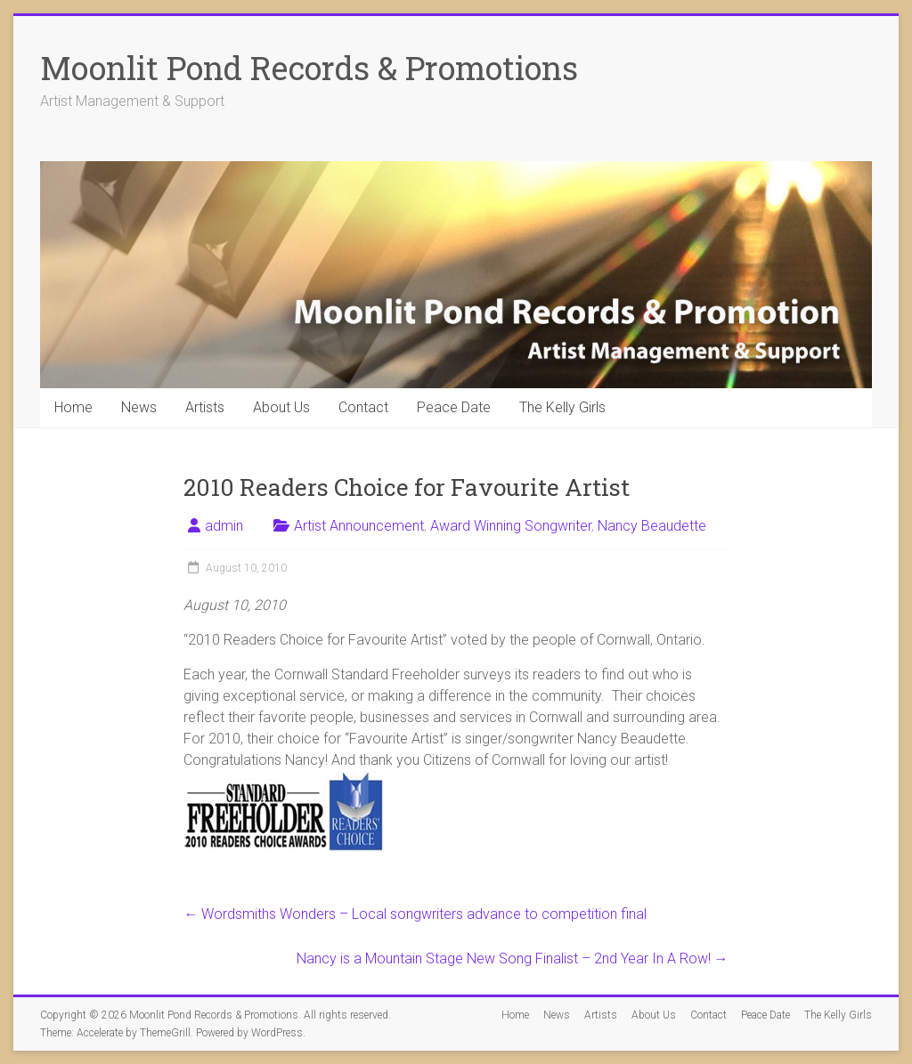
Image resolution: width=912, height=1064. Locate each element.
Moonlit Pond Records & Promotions (309, 67)
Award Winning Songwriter (510, 525)
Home (73, 407)
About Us (281, 407)
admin (224, 525)
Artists (204, 407)
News (139, 407)
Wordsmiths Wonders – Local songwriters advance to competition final (415, 914)
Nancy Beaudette (652, 525)
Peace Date (454, 407)
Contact (363, 407)
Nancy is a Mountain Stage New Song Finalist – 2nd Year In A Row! (513, 958)
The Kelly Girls (562, 407)
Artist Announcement (359, 525)
